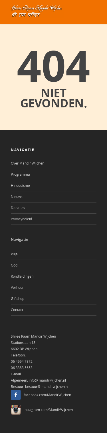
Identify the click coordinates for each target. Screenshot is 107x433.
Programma (20, 174)
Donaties (18, 207)
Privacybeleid (21, 218)
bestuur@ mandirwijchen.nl (46, 386)
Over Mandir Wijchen (27, 163)
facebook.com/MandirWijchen (47, 394)
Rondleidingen (22, 276)
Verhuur (17, 287)
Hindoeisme (20, 185)
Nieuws (17, 196)
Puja (14, 254)
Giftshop (17, 298)
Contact (17, 309)
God (14, 265)
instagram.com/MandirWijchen (48, 409)
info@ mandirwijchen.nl (47, 380)
